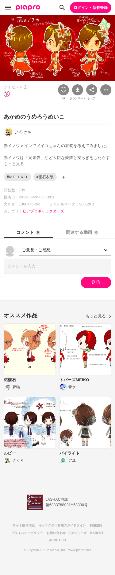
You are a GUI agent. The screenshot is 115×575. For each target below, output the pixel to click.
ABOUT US (57, 540)
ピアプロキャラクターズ (43, 211)
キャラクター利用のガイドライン (62, 525)
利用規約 (96, 525)
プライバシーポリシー (27, 533)
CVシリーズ (77, 533)
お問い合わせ (56, 533)
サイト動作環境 (24, 525)
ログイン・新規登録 (91, 8)
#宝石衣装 (45, 177)
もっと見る (98, 316)
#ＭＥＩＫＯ (17, 177)
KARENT (97, 533)
